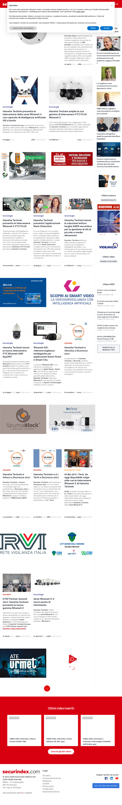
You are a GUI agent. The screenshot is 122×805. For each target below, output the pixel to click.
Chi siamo (46, 776)
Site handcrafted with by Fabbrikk (17, 793)
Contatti (45, 784)
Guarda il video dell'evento (14, 629)
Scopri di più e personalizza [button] (23, 28)
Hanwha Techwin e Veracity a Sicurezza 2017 (76, 350)
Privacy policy (48, 786)
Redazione (46, 781)
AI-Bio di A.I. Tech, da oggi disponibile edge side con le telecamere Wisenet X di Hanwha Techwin (77, 480)
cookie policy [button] (80, 11)
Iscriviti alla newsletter (108, 349)
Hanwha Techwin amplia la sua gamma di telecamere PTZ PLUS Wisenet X (68, 114)
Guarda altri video (108, 261)
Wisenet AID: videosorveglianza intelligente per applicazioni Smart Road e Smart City (47, 353)
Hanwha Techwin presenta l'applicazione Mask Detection (46, 223)
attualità (68, 343)
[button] (112, 5)
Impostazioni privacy (51, 792)
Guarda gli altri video (61, 751)
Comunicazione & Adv (51, 778)
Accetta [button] (106, 28)
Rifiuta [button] (93, 28)
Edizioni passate (108, 200)
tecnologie (8, 107)
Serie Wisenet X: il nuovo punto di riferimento (43, 601)
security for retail (72, 470)
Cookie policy (48, 789)
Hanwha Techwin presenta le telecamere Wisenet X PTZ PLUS (16, 223)
